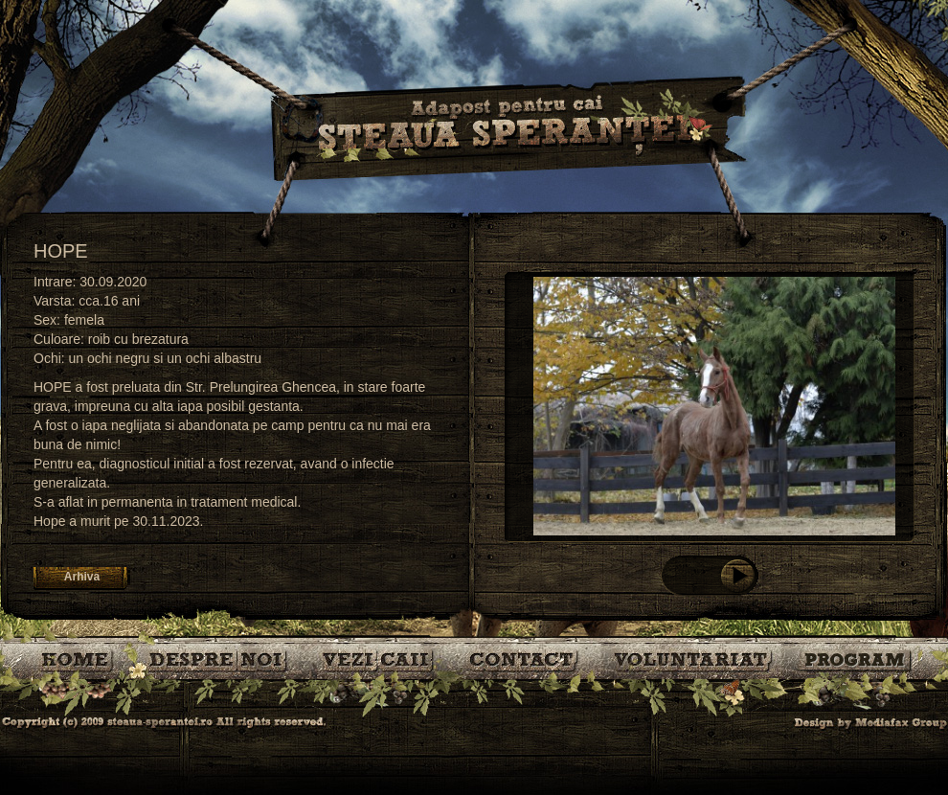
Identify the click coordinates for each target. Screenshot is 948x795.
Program (856, 658)
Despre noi (220, 658)
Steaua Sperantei (507, 129)
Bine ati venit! (79, 658)
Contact (525, 658)
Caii (381, 658)
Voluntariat (694, 658)
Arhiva (82, 576)
